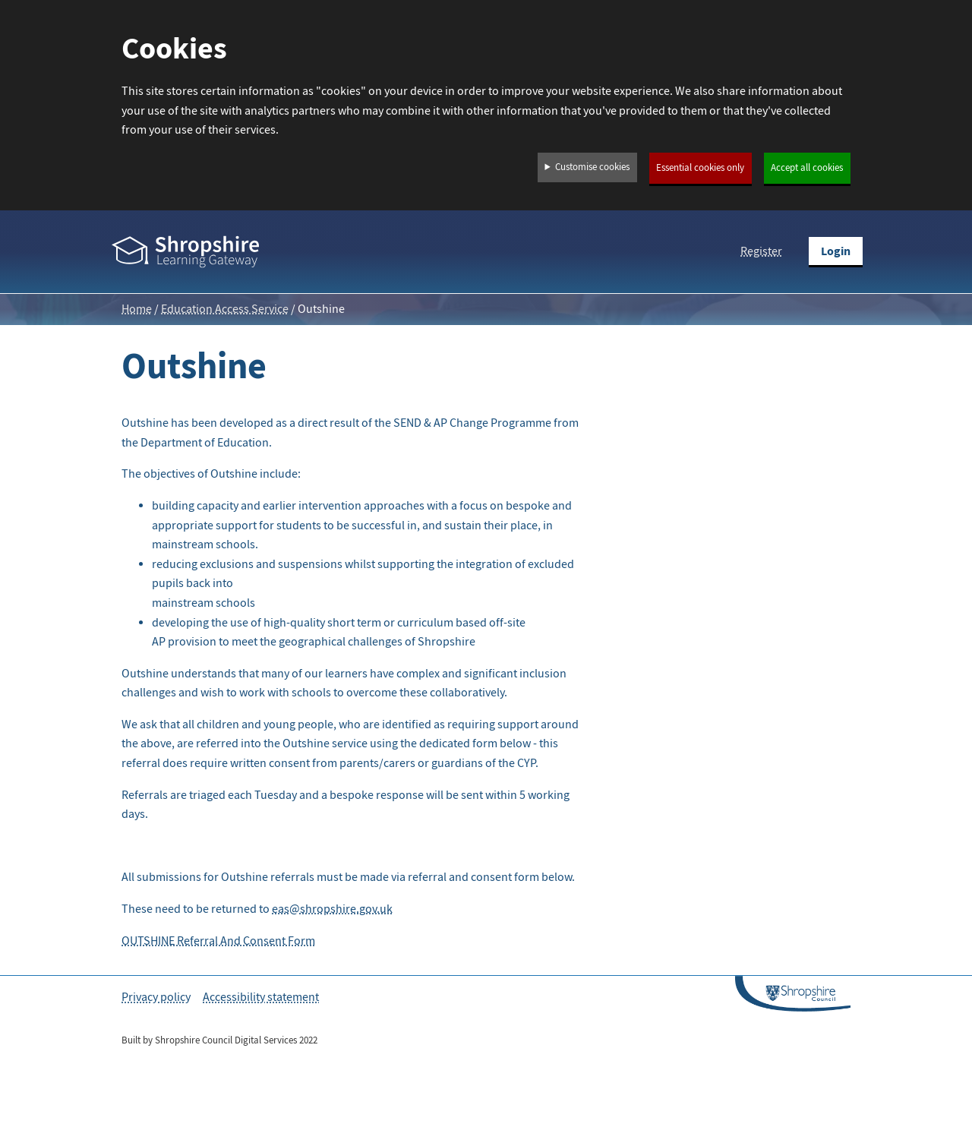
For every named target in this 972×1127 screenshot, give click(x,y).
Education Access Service (225, 309)
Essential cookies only (700, 168)
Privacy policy (156, 997)
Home (137, 309)
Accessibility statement (261, 997)
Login (835, 251)
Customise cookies (592, 167)
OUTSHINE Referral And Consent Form (218, 941)
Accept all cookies (807, 168)
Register (761, 251)
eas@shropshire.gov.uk (332, 909)
